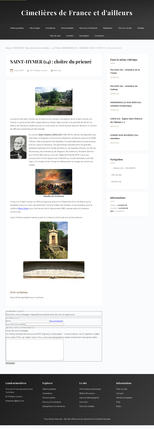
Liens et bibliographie (89, 401)
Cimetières (50, 28)
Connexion (99, 36)
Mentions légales (124, 401)
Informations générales (90, 393)
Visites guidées (17, 28)
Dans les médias (86, 410)
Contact (69, 36)
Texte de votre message (17, 331)
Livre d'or (83, 406)
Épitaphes (107, 28)
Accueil (9, 48)
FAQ (118, 406)
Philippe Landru (40, 70)
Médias (140, 28)
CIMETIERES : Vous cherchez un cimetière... (31, 48)
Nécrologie (35, 28)
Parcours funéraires (88, 28)
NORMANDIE (68, 48)
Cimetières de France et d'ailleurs (77, 12)
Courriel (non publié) (15, 324)
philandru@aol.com (15, 404)
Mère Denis (23, 208)
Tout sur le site (125, 28)
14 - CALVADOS (82, 48)
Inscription (84, 36)
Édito (118, 410)
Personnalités (67, 28)
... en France (56, 48)
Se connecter (56, 321)
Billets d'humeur (87, 397)
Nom (8, 321)
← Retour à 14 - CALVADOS (123, 168)
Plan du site (55, 36)
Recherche (116, 181)
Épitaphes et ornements (53, 410)
